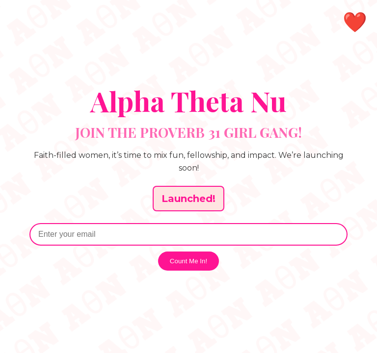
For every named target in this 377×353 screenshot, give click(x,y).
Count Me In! (188, 261)
